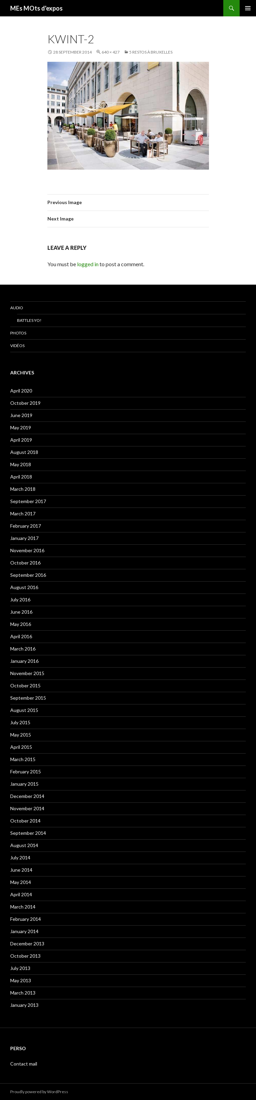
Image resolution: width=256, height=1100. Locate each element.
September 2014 (28, 833)
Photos (18, 332)
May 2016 (20, 624)
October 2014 (25, 821)
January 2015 (24, 784)
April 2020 (21, 391)
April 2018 (21, 477)
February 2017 (25, 526)
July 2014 (20, 857)
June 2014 (21, 870)
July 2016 (20, 599)
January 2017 (24, 538)
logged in (88, 264)
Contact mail (23, 1064)
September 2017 (28, 501)
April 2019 (21, 440)
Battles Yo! (29, 320)
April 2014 (21, 894)
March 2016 (22, 649)
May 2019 (20, 427)
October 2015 (25, 685)
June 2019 (21, 415)
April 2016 (21, 636)
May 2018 (20, 464)
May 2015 (20, 735)
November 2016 (27, 550)
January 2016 (24, 661)
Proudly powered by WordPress (39, 1091)
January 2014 (24, 931)
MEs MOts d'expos (36, 8)
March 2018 (22, 489)
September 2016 (28, 575)
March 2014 (22, 907)
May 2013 (20, 980)
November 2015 (27, 673)
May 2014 (20, 882)
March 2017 (22, 513)
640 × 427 (111, 52)
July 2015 (20, 722)
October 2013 (25, 956)
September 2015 (28, 698)
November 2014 (27, 808)
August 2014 (24, 845)
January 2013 (24, 1005)
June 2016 (21, 612)
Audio (16, 307)
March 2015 (22, 759)
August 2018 (24, 452)
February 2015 (25, 771)
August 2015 (24, 710)
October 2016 (25, 563)
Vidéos (17, 345)
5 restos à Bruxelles (150, 52)
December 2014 (27, 796)
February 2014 (25, 919)
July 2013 (20, 968)
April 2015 (21, 747)
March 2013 (22, 993)
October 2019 (25, 403)
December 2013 (27, 943)
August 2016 (24, 587)
